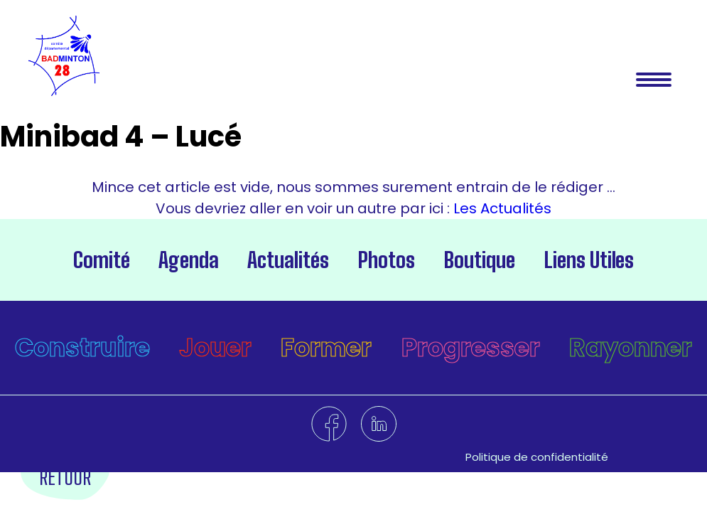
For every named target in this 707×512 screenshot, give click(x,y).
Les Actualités (500, 208)
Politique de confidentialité (536, 456)
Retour (65, 476)
